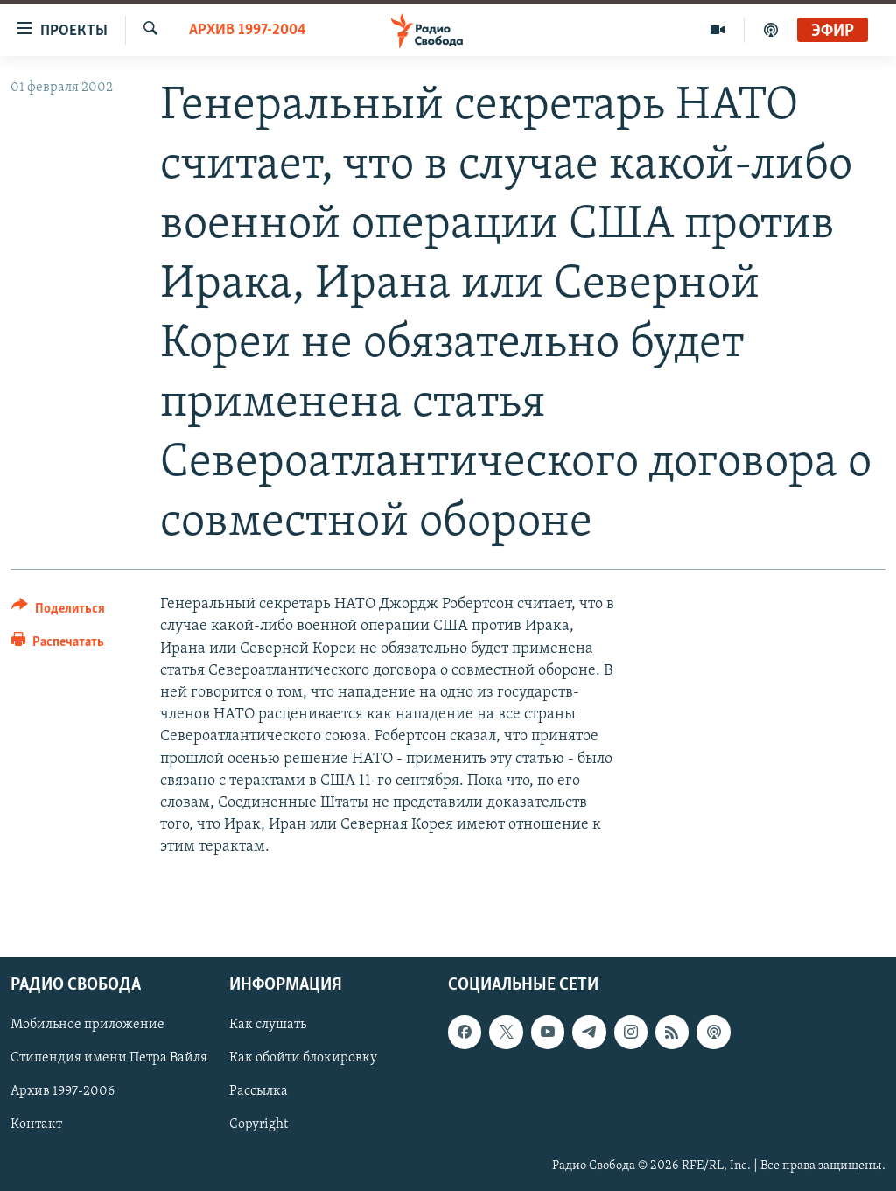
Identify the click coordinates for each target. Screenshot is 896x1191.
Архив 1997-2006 (62, 1091)
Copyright (258, 1124)
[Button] (58, 611)
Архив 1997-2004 (247, 30)
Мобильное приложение (87, 1025)
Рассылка (258, 1091)
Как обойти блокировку (303, 1058)
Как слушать (267, 1025)
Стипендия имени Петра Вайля (108, 1058)
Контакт (36, 1124)
